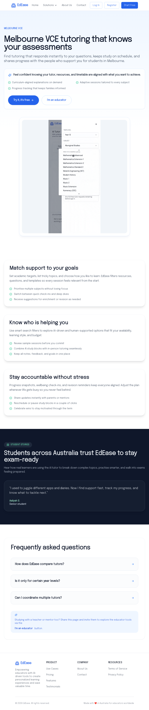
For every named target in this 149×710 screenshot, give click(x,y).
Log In (96, 5)
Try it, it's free (23, 100)
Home (35, 5)
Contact (81, 5)
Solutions (50, 5)
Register (111, 5)
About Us (67, 5)
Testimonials (53, 687)
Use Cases (52, 669)
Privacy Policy (115, 675)
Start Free (129, 5)
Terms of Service (117, 669)
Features (51, 681)
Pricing (50, 675)
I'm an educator (56, 100)
